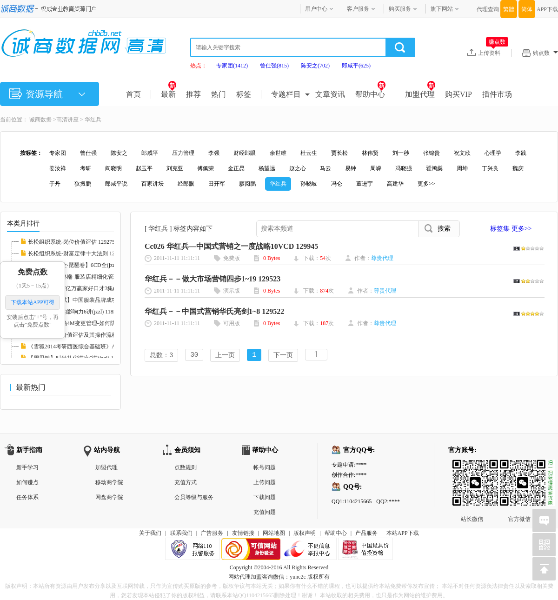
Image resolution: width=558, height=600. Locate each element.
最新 (168, 94)
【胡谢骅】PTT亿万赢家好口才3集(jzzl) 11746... (86, 288)
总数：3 (161, 355)
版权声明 (304, 533)
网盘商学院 (109, 497)
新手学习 (27, 467)
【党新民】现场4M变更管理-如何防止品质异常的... (90, 323)
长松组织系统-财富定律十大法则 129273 (77, 253)
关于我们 (150, 533)
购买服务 (400, 9)
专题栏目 (286, 94)
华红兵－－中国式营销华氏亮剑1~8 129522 (214, 311)
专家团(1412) (232, 65)
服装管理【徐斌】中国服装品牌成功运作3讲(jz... (87, 300)
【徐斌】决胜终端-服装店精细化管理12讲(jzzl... (86, 276)
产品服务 (366, 533)
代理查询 (488, 9)
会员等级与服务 (193, 497)
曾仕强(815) (274, 65)
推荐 (193, 94)
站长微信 (472, 467)
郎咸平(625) (356, 65)
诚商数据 (40, 119)
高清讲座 (67, 119)
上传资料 (493, 52)
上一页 (225, 355)
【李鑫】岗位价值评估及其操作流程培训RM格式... (90, 335)
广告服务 (212, 533)
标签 (243, 94)
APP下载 (547, 9)
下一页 (283, 355)
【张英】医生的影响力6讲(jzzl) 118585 (75, 311)
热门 (218, 94)
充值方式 (185, 482)
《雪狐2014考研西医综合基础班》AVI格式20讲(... (88, 346)
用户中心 (316, 9)
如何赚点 (27, 482)
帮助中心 (370, 94)
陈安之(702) (315, 65)
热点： (198, 65)
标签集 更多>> (510, 228)
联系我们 (181, 533)
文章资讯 (330, 94)
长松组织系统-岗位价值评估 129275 (71, 242)
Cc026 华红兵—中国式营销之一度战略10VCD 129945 (231, 246)
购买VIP (458, 94)
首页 (133, 94)
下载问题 (264, 497)
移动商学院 (109, 482)
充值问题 (264, 512)
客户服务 (358, 9)
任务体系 (27, 497)
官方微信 (519, 467)
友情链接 (243, 533)
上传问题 (264, 482)
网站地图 (274, 533)
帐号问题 (264, 467)
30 (194, 355)
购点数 (545, 53)
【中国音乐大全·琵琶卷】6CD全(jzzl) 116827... (84, 265)
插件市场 (497, 94)
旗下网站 (442, 9)
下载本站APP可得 (32, 302)
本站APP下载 (402, 533)
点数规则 (185, 467)
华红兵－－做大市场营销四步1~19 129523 (212, 279)
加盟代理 (420, 94)
